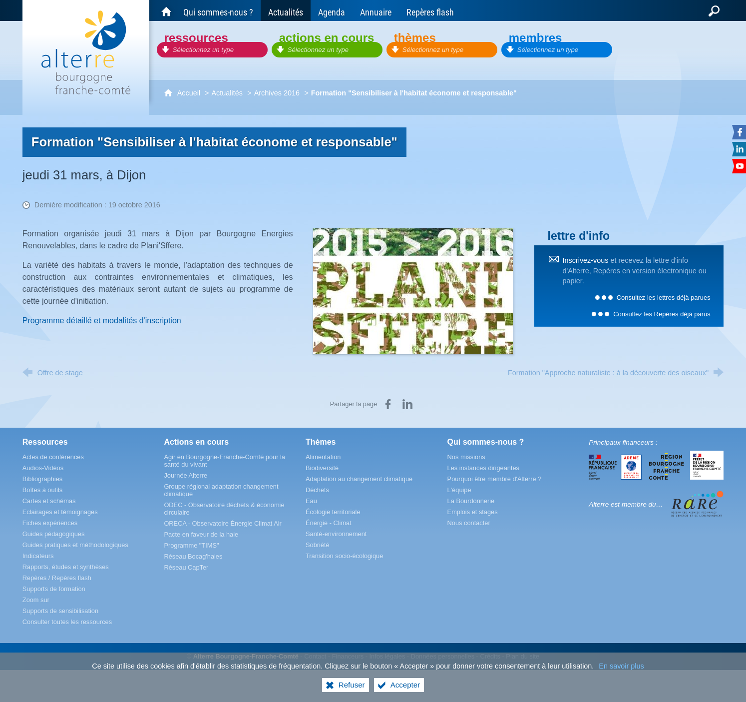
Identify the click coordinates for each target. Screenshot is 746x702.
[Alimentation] (323, 457)
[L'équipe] (459, 490)
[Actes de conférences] (53, 457)
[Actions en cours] (327, 43)
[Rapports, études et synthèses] (65, 567)
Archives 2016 (277, 93)
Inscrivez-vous (586, 260)
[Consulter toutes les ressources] (67, 622)
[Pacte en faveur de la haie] (201, 534)
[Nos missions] (466, 457)
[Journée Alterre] (185, 475)
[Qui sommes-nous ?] (218, 10)
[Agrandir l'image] (413, 290)
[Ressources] (212, 43)
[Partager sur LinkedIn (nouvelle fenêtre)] (407, 404)
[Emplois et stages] (472, 512)
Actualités (226, 93)
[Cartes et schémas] (49, 501)
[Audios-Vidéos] (42, 468)
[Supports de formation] (53, 589)
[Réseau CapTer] (186, 567)
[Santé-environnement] (336, 534)
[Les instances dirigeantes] (483, 468)
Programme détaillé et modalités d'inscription (101, 320)
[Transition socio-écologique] (344, 556)
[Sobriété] (318, 545)
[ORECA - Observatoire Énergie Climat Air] (222, 523)
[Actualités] (286, 10)
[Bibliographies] (42, 479)
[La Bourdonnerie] (471, 501)
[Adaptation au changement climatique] (359, 479)
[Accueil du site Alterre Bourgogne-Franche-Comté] (166, 10)
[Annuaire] (376, 10)
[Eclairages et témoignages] (60, 512)
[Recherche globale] (714, 10)
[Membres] (556, 43)
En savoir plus (621, 666)
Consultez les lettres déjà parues (664, 297)
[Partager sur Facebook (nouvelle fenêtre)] (387, 404)
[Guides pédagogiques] (53, 534)
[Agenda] (332, 10)
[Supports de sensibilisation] (60, 611)
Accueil (189, 93)
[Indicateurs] (38, 556)
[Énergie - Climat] (329, 523)
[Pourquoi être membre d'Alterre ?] (494, 479)
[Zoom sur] (35, 600)
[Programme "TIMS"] (191, 545)
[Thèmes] (441, 43)
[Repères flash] (430, 10)
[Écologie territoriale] (333, 512)
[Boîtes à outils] (42, 490)
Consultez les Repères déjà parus (661, 314)
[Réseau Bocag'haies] (193, 556)
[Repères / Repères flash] (56, 578)
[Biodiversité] (322, 468)
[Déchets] (317, 490)
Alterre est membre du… (626, 504)
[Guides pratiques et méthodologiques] (75, 545)
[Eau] (311, 501)
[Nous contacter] (468, 523)
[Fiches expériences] (49, 523)
